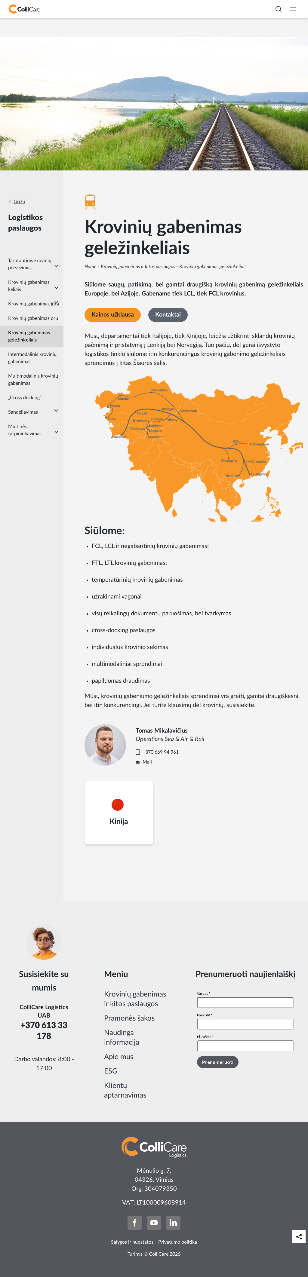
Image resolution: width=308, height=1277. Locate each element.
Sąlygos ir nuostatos (132, 1242)
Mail (147, 762)
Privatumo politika (177, 1242)
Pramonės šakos (129, 1018)
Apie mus (118, 1057)
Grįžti (19, 201)
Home (91, 266)
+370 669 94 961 (161, 752)
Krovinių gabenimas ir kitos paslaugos (138, 266)
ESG (111, 1071)
